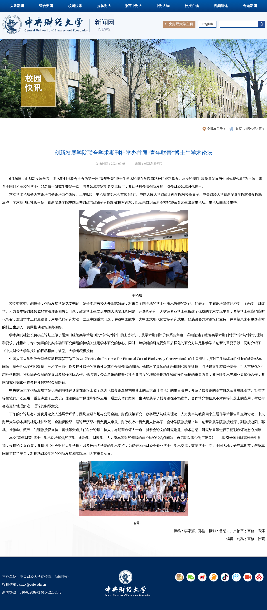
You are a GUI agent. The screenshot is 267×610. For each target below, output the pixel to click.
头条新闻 (17, 6)
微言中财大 (133, 6)
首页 (239, 129)
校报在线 (192, 6)
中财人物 (163, 6)
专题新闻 (250, 6)
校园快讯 (75, 6)
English (207, 24)
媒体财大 (104, 6)
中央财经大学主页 (179, 24)
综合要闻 (46, 6)
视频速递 (221, 6)
